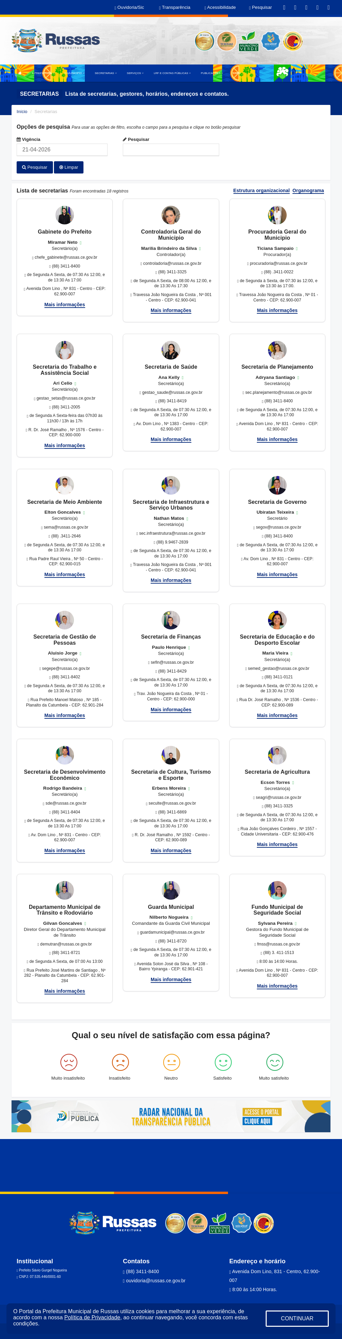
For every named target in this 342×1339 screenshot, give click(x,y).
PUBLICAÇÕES (212, 73)
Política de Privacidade (92, 1317)
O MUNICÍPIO (74, 73)
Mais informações (64, 303)
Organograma (308, 189)
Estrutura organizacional (261, 189)
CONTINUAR (297, 1318)
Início (22, 111)
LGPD (237, 73)
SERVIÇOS (135, 73)
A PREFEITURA (43, 73)
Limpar (68, 167)
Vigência (28, 139)
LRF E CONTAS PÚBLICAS (172, 73)
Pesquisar (136, 139)
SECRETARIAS (105, 73)
